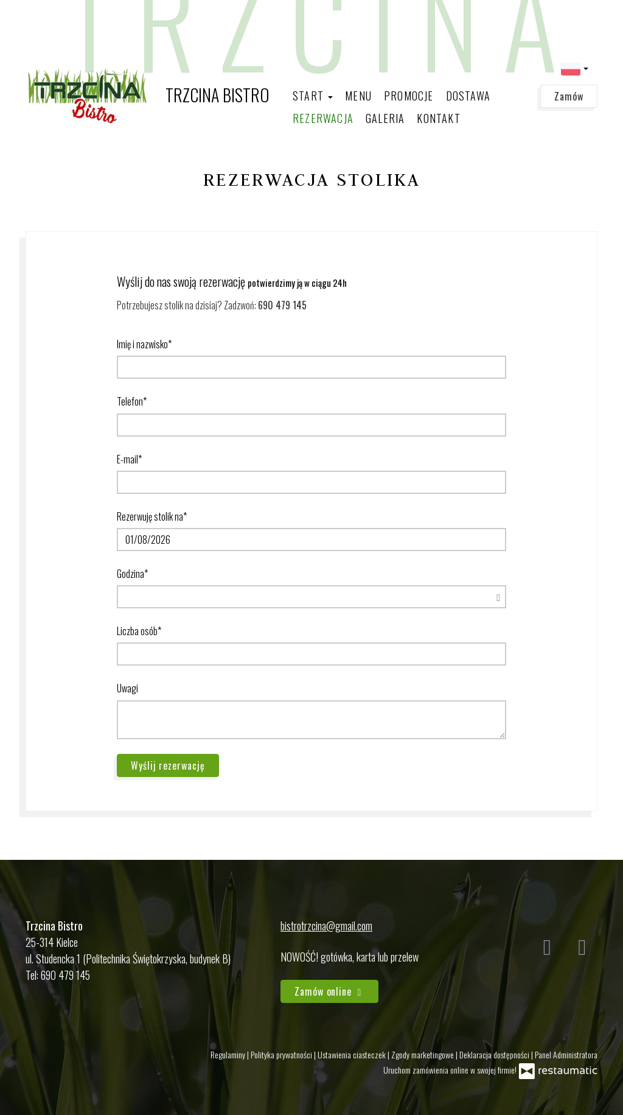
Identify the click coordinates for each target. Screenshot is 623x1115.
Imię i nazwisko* (144, 344)
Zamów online (329, 991)
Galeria (385, 118)
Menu (358, 96)
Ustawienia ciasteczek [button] (353, 1054)
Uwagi (127, 688)
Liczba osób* (139, 631)
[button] (574, 68)
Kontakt (438, 118)
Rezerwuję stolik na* (152, 516)
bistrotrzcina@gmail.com (326, 926)
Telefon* (132, 401)
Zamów (568, 96)
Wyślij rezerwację (168, 765)
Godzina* (132, 573)
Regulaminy (229, 1054)
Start (313, 96)
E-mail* (129, 459)
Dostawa (468, 96)
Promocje (409, 96)
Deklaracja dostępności (495, 1054)
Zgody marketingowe (423, 1054)
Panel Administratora (566, 1054)
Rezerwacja (323, 118)
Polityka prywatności (282, 1054)
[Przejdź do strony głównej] (148, 95)
